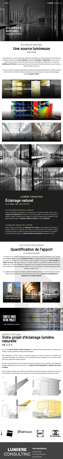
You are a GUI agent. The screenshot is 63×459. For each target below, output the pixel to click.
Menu (6, 3)
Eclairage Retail (36, 452)
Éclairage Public (37, 457)
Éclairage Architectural (38, 454)
